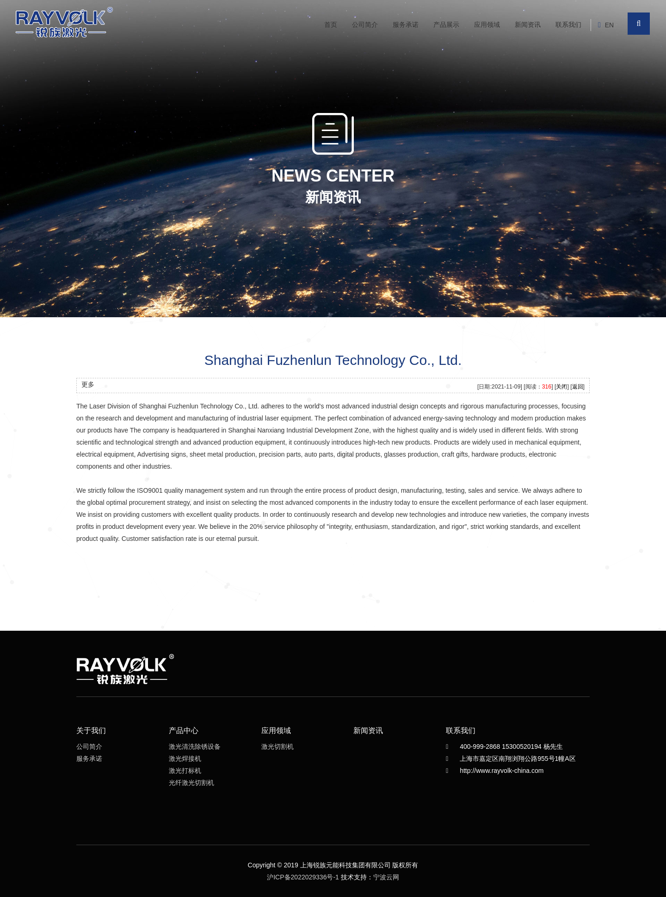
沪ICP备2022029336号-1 (303, 877)
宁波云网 (386, 877)
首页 (330, 24)
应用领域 (487, 24)
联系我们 (568, 24)
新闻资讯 (528, 24)
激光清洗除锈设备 (195, 746)
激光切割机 (277, 746)
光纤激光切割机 (191, 782)
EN (609, 25)
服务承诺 (406, 24)
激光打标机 (185, 770)
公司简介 (365, 24)
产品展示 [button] (446, 24)
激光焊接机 (185, 758)
